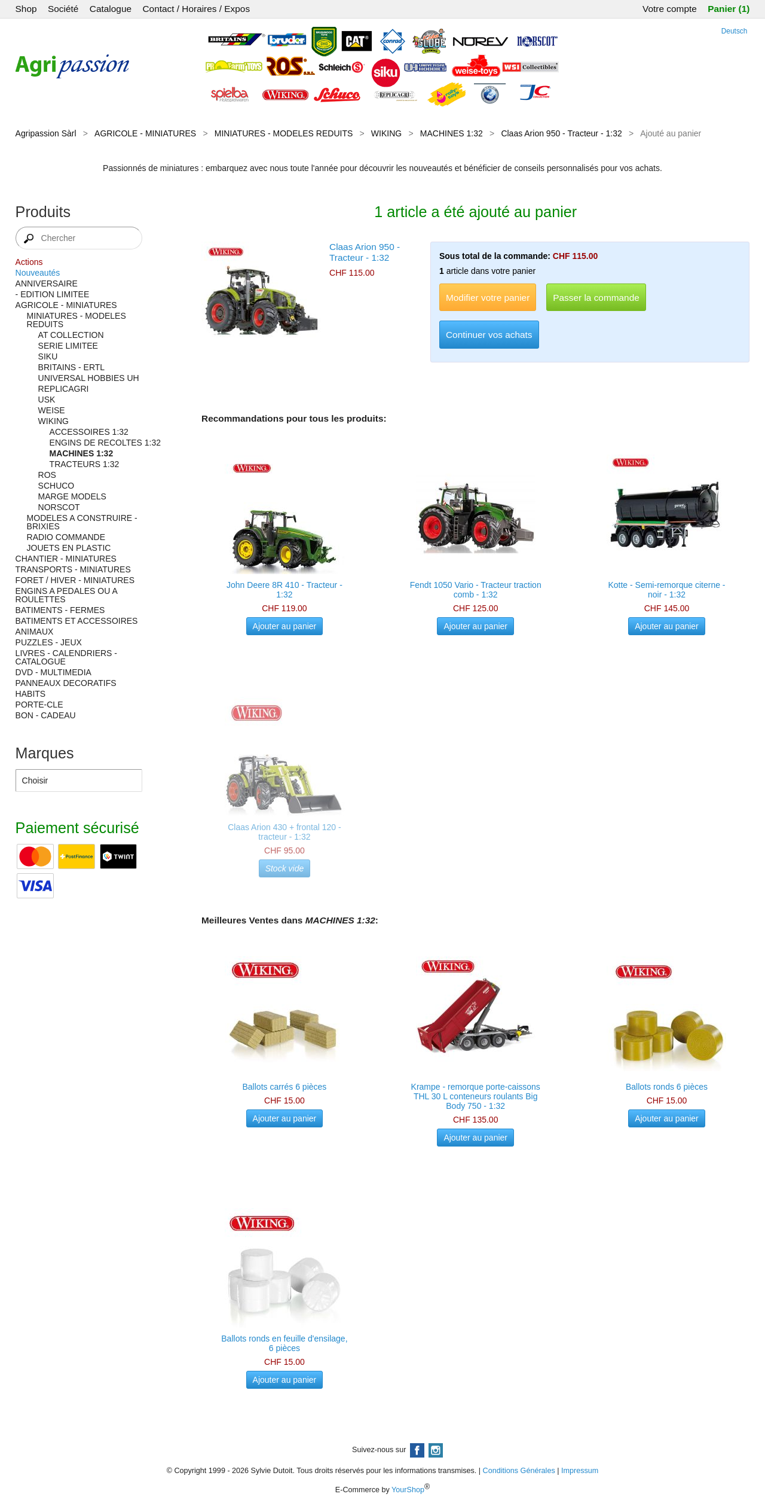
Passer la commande (596, 297)
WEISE (51, 410)
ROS (47, 475)
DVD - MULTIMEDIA (53, 672)
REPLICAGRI (63, 389)
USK (47, 399)
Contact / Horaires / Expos (196, 9)
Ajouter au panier (285, 626)
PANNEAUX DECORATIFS (66, 683)
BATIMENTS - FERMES (60, 610)
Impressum (579, 1471)
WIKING (386, 133)
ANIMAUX (35, 631)
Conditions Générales (519, 1471)
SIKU (48, 356)
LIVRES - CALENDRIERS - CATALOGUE (66, 657)
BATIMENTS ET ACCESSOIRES (77, 621)
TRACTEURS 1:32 (85, 464)
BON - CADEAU (46, 715)
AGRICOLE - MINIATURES (145, 133)
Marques (45, 753)
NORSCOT (59, 507)
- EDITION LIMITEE (53, 294)
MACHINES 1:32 (451, 133)
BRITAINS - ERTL (71, 367)
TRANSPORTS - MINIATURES (73, 569)
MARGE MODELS (72, 496)
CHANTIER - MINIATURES (66, 558)
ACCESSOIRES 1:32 (89, 432)
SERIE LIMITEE (68, 346)
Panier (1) (728, 9)
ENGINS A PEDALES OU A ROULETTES (66, 595)
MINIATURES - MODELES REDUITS (284, 133)
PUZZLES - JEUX (49, 642)
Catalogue (110, 9)
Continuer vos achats (489, 335)
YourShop (407, 1490)
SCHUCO (56, 485)
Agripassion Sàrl (46, 133)
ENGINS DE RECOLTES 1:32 (105, 442)
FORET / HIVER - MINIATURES (75, 580)
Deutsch (734, 31)
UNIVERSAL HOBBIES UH (88, 378)
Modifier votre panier (488, 297)
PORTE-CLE (39, 704)
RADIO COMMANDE (66, 537)
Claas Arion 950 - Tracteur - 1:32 (561, 133)
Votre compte (669, 9)
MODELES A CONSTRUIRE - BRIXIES (82, 522)
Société (63, 9)
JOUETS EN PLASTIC (69, 548)
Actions (29, 262)
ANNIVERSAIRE (47, 283)
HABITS (31, 694)
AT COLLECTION (71, 335)
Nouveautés (38, 273)
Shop (26, 9)
